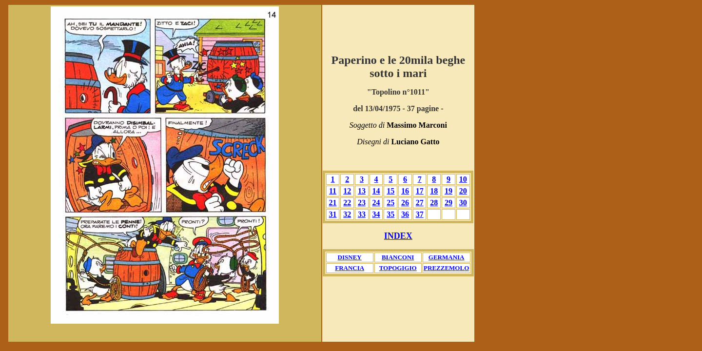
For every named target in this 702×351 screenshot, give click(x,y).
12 (347, 191)
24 (376, 202)
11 (332, 191)
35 (390, 214)
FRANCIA (349, 268)
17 (420, 191)
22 (347, 202)
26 (405, 202)
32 (347, 214)
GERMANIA (447, 257)
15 (390, 191)
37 (420, 214)
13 (362, 191)
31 (333, 214)
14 (376, 191)
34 (376, 214)
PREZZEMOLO (446, 268)
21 (333, 202)
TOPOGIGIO (398, 268)
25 (390, 202)
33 (362, 214)
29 (448, 202)
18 (434, 191)
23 (362, 202)
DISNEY (350, 257)
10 (463, 179)
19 (448, 191)
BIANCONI (398, 257)
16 (405, 191)
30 (463, 202)
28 (434, 202)
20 (463, 191)
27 (420, 202)
